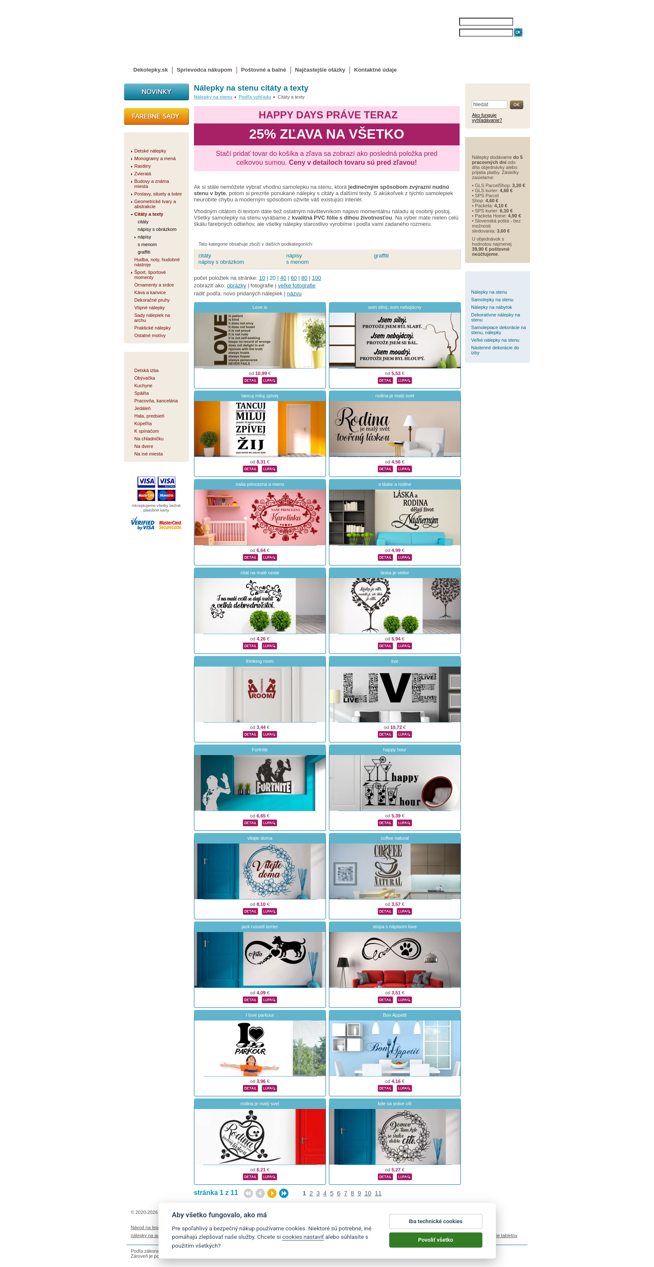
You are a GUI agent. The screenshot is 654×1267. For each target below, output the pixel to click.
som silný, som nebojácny (394, 307)
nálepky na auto (147, 1235)
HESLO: (451, 32)
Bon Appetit (395, 1015)
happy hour (394, 749)
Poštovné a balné (263, 70)
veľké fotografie (296, 285)
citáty (204, 255)
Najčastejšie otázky (320, 70)
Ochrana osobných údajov (329, 1227)
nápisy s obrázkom (221, 262)
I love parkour (260, 1015)
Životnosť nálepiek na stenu (199, 1227)
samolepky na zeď (393, 1235)
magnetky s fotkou (186, 1235)
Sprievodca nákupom (204, 70)
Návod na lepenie (149, 1227)
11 (378, 1193)
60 (294, 278)
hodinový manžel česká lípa (444, 1235)
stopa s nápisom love (395, 926)
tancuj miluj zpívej (260, 395)
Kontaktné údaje (375, 70)
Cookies (369, 1227)
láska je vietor (394, 572)
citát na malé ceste (259, 572)
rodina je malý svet (394, 395)
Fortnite (259, 749)
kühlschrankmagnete (276, 1235)
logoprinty (311, 1235)
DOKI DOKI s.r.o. (232, 1212)
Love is (260, 307)
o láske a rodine (394, 484)
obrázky (236, 285)
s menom (297, 262)
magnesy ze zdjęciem (348, 1235)
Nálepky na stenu (213, 96)
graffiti (381, 255)
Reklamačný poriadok (403, 1227)
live (394, 661)
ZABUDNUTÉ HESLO (480, 41)
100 (316, 278)
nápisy (294, 255)
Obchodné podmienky (276, 1227)
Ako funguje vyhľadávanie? (487, 118)
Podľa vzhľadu (255, 96)
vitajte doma (259, 838)
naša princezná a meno (260, 484)
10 (262, 278)
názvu (294, 293)
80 (304, 278)
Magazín (241, 1227)
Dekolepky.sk (150, 70)
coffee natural (395, 838)
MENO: (451, 21)
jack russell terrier (260, 926)
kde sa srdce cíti (395, 1103)
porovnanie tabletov (497, 1235)
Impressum (441, 1227)
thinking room (260, 661)
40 (283, 278)
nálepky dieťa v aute (230, 1235)
